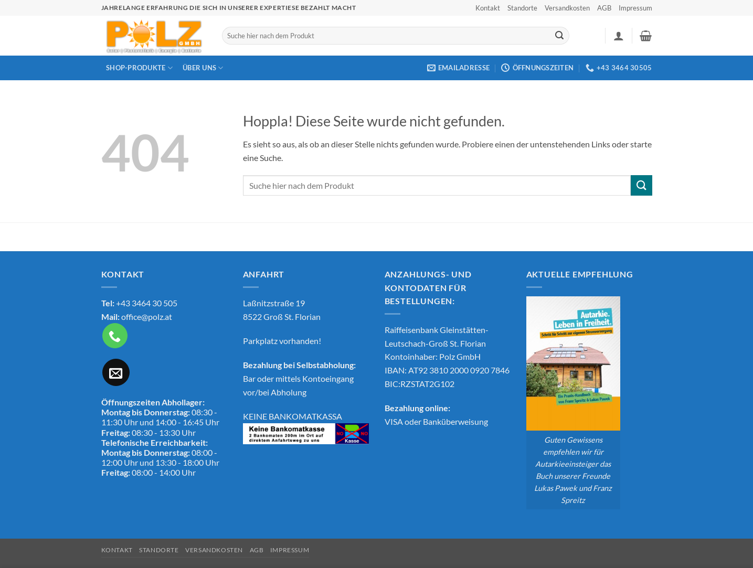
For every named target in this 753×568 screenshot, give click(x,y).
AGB (604, 8)
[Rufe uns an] (115, 335)
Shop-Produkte (139, 68)
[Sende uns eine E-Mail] (116, 372)
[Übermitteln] (559, 36)
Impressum (635, 8)
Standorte (522, 8)
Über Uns (203, 68)
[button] (618, 35)
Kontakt (487, 8)
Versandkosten (567, 8)
